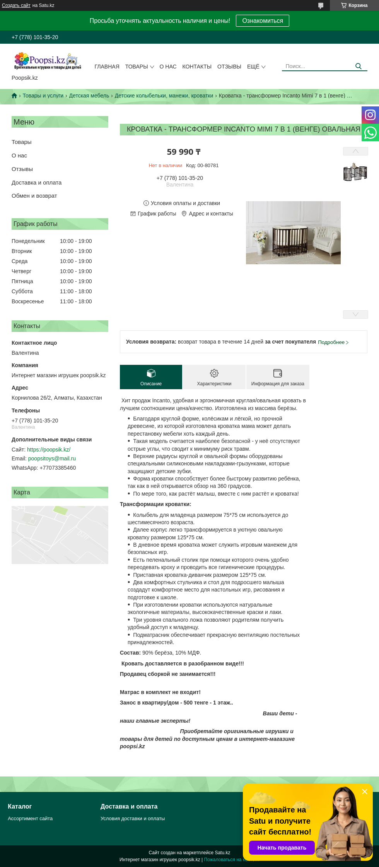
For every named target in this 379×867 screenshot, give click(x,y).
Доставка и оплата (36, 182)
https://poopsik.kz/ (48, 449)
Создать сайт (16, 5)
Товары (136, 66)
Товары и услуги (42, 95)
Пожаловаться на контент (231, 859)
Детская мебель (89, 95)
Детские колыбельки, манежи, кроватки (164, 95)
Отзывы (229, 66)
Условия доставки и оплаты (133, 818)
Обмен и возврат (34, 195)
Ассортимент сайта (30, 818)
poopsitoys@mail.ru (52, 458)
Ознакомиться (262, 20)
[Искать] (358, 66)
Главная (107, 66)
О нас (168, 66)
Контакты (197, 66)
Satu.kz (222, 852)
